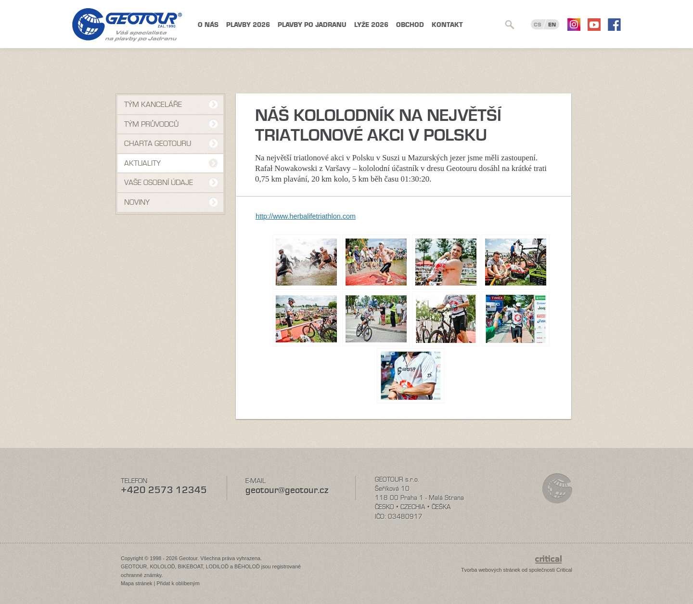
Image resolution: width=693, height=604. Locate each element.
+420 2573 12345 (164, 490)
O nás (208, 24)
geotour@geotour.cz (286, 490)
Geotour (127, 24)
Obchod (410, 24)
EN (552, 24)
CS (537, 24)
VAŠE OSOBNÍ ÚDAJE (158, 182)
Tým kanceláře (153, 104)
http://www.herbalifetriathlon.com (306, 216)
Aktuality (142, 163)
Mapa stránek (136, 583)
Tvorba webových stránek (490, 570)
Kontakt (447, 24)
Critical (564, 570)
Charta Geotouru (157, 143)
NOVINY (137, 202)
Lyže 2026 (371, 24)
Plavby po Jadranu (312, 24)
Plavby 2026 (248, 24)
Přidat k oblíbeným (177, 583)
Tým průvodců (151, 124)
